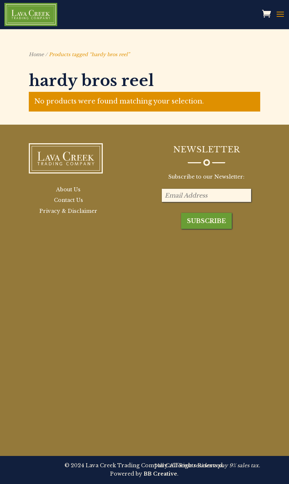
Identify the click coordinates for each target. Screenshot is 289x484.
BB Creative (160, 474)
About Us (68, 189)
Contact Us (68, 200)
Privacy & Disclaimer (68, 211)
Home (36, 54)
